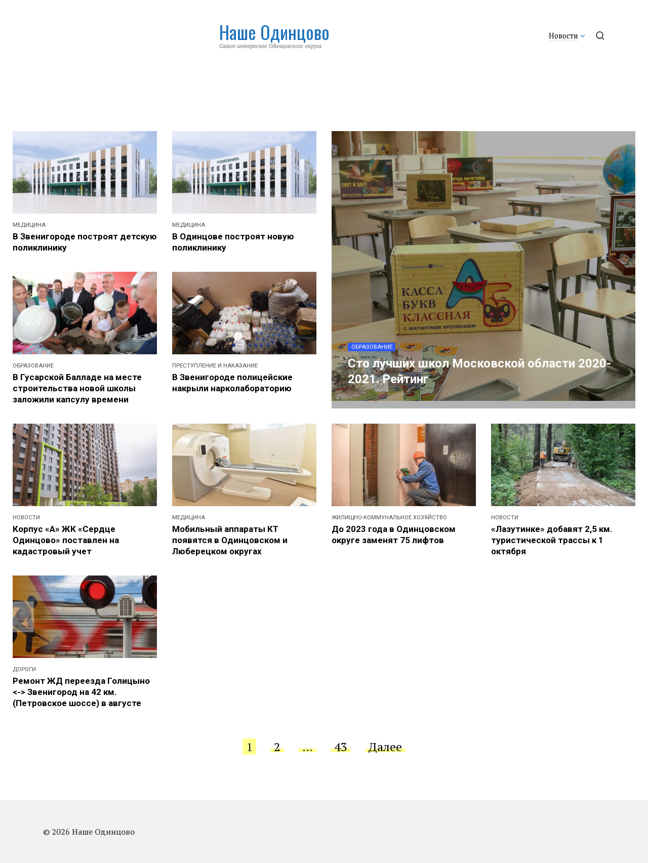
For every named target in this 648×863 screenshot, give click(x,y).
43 (340, 746)
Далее (385, 746)
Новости (563, 35)
